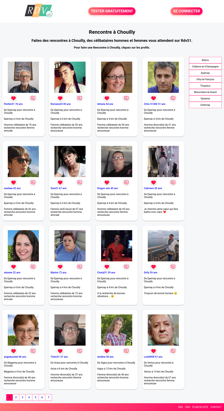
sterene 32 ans (12, 272)
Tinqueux (205, 85)
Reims (205, 60)
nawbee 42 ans (12, 188)
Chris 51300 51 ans (155, 104)
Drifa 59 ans (150, 272)
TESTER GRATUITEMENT (112, 11)
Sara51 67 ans (58, 188)
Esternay (205, 104)
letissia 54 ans (105, 104)
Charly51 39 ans (106, 272)
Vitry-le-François (205, 79)
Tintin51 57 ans (59, 356)
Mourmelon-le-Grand (205, 92)
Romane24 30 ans (61, 104)
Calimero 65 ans (153, 188)
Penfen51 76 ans (13, 104)
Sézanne (205, 98)
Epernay (205, 72)
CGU (187, 407)
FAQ (180, 407)
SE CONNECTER (186, 11)
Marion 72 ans (58, 272)
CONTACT (216, 407)
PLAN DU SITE (200, 407)
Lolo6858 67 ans (153, 356)
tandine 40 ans (105, 356)
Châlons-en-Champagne (205, 66)
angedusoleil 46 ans (15, 356)
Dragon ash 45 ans (107, 188)
